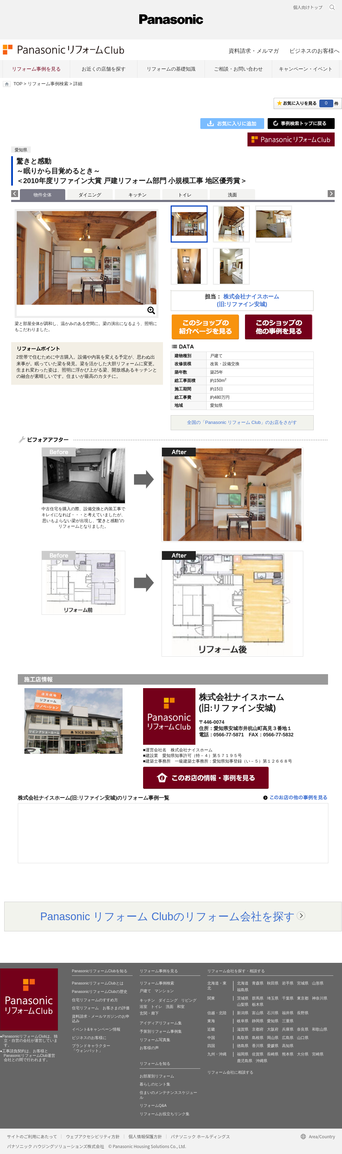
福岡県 (242, 1054)
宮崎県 (318, 1054)
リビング (188, 1000)
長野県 (302, 1013)
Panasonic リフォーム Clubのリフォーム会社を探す (167, 916)
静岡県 (257, 1021)
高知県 (287, 1046)
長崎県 (272, 1054)
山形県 (318, 983)
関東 (211, 998)
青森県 (257, 983)
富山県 (257, 1013)
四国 (211, 1046)
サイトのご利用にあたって (32, 1136)
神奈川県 (319, 998)
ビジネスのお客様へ (314, 51)
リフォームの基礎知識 (171, 69)
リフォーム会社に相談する (230, 1072)
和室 (181, 1006)
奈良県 (302, 1029)
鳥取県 (242, 1038)
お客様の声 (149, 1048)
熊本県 (287, 1054)
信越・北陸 (216, 1013)
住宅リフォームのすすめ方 (95, 1000)
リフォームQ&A (153, 1105)
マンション (164, 991)
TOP (18, 83)
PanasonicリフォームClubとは (98, 983)
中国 (211, 1038)
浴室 (143, 1006)
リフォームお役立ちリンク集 (164, 1114)
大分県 (302, 1054)
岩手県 (287, 983)
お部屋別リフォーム (157, 1076)
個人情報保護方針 (145, 1136)
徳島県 (242, 1046)
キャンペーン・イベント (306, 69)
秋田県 (272, 983)
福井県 (287, 1013)
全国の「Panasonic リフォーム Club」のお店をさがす (242, 422)
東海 (211, 1021)
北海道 (242, 983)
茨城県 (242, 998)
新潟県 (242, 1013)
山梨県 (242, 1004)
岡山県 (272, 1038)
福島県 (242, 990)
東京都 (302, 998)
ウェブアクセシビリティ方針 (93, 1136)
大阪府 (272, 1029)
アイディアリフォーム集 (161, 1023)
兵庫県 (287, 1029)
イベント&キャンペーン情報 (96, 1029)
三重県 (287, 1021)
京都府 (257, 1029)
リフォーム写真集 (155, 1040)
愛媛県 (272, 1046)
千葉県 (287, 998)
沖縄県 (261, 1061)
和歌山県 (319, 1029)
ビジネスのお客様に (89, 1038)
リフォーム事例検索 (48, 83)
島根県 (257, 1038)
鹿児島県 (244, 1061)
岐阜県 (242, 1021)
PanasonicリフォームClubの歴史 (99, 991)
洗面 (232, 194)
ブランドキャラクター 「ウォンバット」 (91, 1048)
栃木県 (257, 1004)
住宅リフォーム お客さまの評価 (100, 1008)
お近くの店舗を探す (104, 69)
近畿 (211, 1029)
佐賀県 (257, 1054)
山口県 (302, 1038)
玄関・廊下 (149, 1013)
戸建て (145, 991)
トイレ (185, 194)
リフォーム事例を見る (36, 69)
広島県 (287, 1038)
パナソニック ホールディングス (200, 1136)
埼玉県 (272, 998)
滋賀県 (242, 1029)
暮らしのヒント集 (155, 1084)
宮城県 (302, 983)
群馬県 (257, 998)
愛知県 (272, 1021)
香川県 (257, 1046)
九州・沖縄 (216, 1054)
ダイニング (90, 194)
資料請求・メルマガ (254, 51)
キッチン (137, 194)
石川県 (272, 1013)
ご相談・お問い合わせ (238, 69)
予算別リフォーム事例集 (161, 1031)
